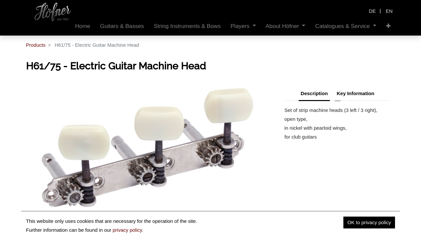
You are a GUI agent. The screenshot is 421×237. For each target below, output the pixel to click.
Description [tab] (314, 93)
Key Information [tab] (355, 93)
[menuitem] (82, 26)
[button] (388, 26)
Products (35, 45)
